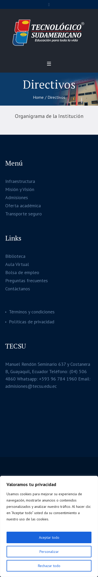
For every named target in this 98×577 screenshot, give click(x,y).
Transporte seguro (23, 214)
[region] (49, 526)
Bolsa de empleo (22, 272)
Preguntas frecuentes (26, 280)
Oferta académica (23, 206)
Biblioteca (15, 256)
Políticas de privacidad (31, 322)
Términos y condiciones (32, 312)
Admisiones (16, 197)
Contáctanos (17, 289)
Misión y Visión (19, 189)
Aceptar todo (49, 537)
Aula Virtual (17, 264)
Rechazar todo (49, 565)
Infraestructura (20, 181)
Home (38, 97)
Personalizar (49, 551)
